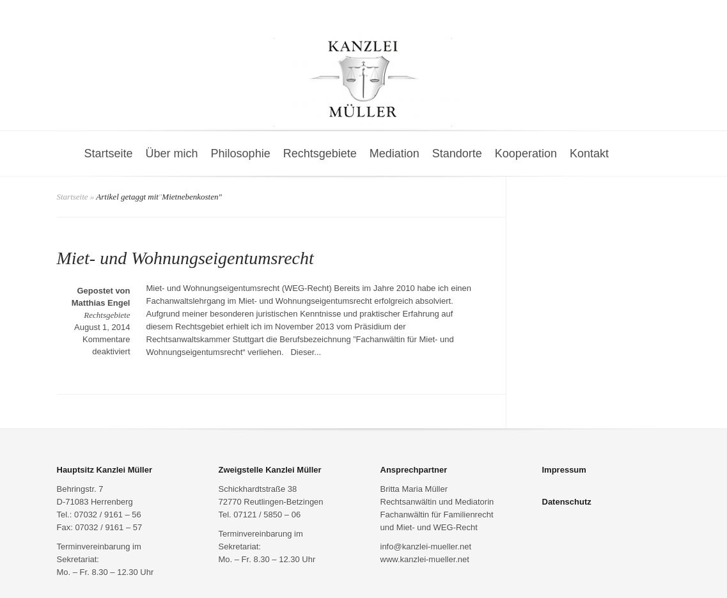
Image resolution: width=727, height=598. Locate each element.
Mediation (394, 153)
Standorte (457, 153)
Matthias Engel (101, 303)
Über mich (172, 153)
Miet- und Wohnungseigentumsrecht (185, 258)
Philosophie (240, 153)
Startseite (108, 153)
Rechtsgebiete (320, 153)
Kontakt (589, 153)
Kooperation (526, 153)
